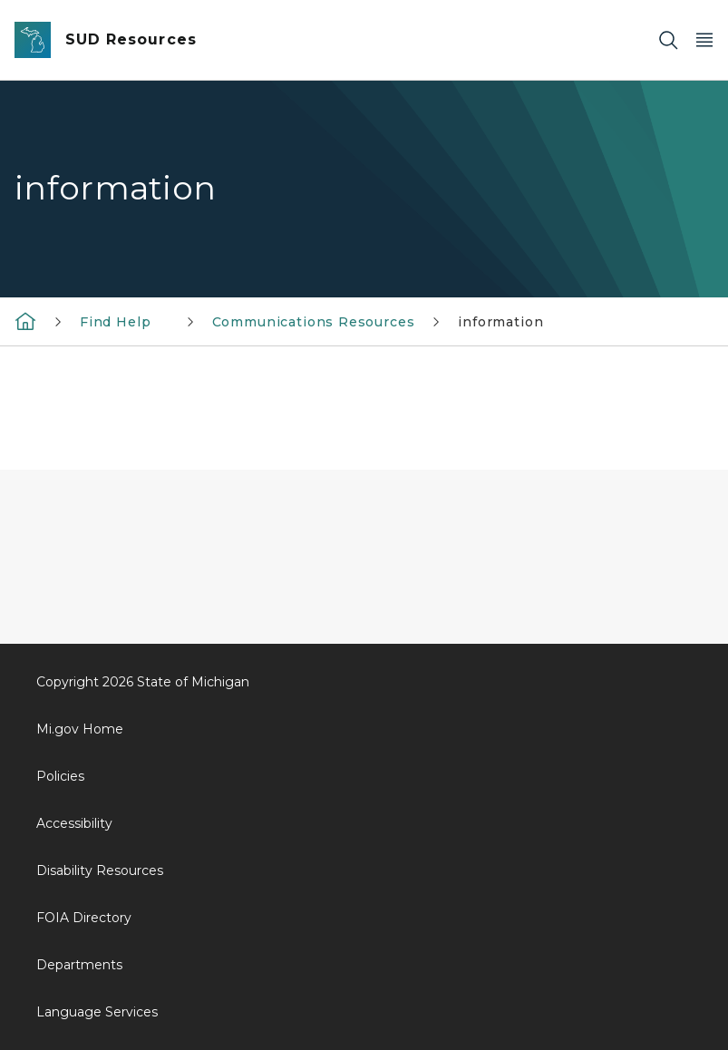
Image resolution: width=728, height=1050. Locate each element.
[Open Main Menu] (704, 40)
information (500, 322)
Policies (60, 776)
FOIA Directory (83, 917)
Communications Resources (313, 322)
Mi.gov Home (79, 729)
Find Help (124, 322)
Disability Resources (99, 870)
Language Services (97, 1012)
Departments (79, 965)
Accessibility (74, 823)
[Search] (668, 40)
